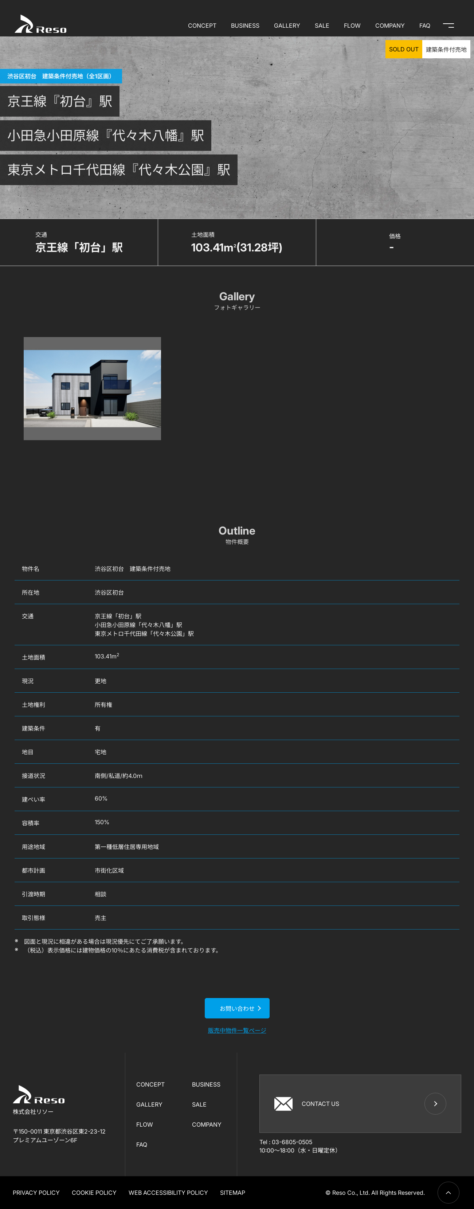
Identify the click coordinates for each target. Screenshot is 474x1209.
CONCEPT (202, 25)
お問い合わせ (237, 1008)
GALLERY (287, 25)
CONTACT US (306, 1103)
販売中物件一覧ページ (237, 1030)
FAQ (424, 25)
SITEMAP (232, 1192)
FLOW (352, 25)
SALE (322, 25)
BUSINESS (245, 25)
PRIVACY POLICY (36, 1192)
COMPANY (390, 25)
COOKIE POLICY (94, 1192)
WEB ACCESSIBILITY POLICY (168, 1192)
